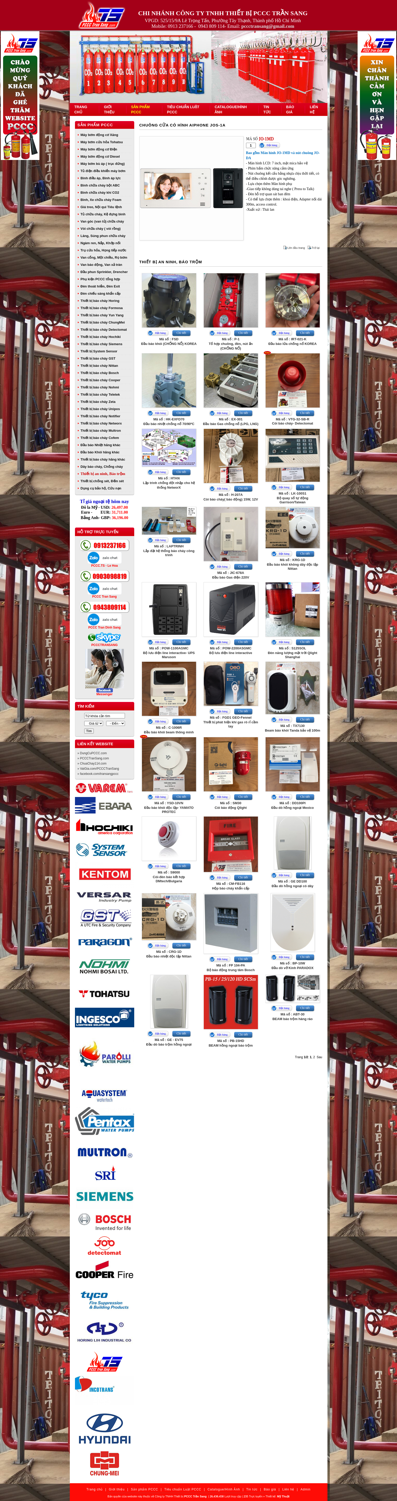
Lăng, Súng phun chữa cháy (103, 236)
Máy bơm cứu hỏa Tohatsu (102, 142)
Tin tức (252, 1489)
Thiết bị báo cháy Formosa (102, 308)
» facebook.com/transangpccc (98, 774)
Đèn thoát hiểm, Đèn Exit (100, 286)
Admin (305, 1489)
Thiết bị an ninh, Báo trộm (103, 474)
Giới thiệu (117, 1489)
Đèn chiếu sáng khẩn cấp (101, 293)
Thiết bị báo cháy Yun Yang (102, 315)
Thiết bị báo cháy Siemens (101, 344)
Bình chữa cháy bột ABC (100, 185)
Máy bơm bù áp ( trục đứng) (103, 164)
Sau (319, 1057)
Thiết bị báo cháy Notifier (100, 416)
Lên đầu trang (296, 247)
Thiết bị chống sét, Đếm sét (102, 481)
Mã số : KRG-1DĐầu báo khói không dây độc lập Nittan (292, 564)
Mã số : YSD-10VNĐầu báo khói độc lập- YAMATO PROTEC (169, 807)
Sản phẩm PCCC (95, 125)
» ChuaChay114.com (92, 763)
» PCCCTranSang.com (93, 758)
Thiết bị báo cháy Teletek (100, 394)
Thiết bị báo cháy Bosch (100, 373)
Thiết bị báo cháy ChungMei (103, 322)
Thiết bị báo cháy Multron (101, 431)
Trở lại (316, 247)
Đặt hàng (272, 145)
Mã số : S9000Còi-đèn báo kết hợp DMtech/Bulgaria (169, 876)
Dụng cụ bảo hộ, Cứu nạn (101, 488)
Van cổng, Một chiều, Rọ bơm (104, 257)
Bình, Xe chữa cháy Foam (101, 200)
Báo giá (270, 1489)
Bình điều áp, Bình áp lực (101, 178)
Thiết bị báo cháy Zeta (98, 402)
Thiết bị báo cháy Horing (100, 301)
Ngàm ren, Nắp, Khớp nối (101, 243)
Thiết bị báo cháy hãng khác (103, 459)
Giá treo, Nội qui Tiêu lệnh (101, 207)
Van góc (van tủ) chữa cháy (102, 221)
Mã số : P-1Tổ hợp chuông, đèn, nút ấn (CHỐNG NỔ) (230, 343)
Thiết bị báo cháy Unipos (100, 409)
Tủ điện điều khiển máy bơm (103, 171)
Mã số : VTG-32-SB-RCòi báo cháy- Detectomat (292, 421)
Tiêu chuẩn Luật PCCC (182, 1489)
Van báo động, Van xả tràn (101, 265)
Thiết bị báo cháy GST (98, 358)
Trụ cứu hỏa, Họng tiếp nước (103, 250)
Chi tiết (181, 333)
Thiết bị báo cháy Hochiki (101, 337)
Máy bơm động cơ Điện (99, 149)
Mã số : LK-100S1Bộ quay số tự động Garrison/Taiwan (292, 497)
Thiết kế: (278, 1496)
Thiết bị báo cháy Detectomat (104, 330)
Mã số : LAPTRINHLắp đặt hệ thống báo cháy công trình (169, 550)
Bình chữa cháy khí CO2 (100, 192)
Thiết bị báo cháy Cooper (100, 380)
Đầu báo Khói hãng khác (100, 452)
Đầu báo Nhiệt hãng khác (101, 445)
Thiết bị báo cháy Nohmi (100, 387)
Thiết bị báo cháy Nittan (99, 366)
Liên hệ (288, 1489)
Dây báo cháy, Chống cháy (102, 467)
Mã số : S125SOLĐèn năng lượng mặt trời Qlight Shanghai (292, 652)
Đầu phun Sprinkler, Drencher (104, 272)
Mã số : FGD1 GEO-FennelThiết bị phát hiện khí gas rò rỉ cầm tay (230, 722)
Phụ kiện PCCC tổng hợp (100, 279)
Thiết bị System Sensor (99, 351)
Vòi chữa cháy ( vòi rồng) (101, 229)
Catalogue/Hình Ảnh (224, 1489)
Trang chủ (95, 1489)
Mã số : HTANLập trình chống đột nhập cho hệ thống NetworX (169, 482)
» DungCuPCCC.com (92, 753)
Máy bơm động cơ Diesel (100, 156)
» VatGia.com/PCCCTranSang (98, 768)
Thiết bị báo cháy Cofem (100, 438)
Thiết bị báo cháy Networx (101, 423)
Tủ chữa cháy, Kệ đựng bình (103, 214)
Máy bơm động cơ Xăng (99, 135)
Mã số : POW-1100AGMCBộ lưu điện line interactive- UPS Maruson (169, 652)
